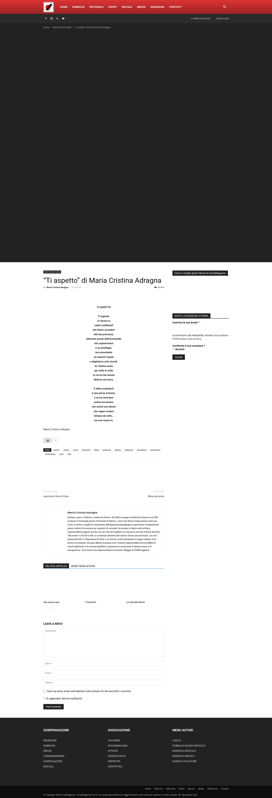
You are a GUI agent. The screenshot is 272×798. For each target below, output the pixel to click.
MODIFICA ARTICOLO (184, 750)
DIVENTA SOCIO (117, 756)
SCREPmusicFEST (52, 761)
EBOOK (47, 750)
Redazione (157, 6)
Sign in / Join (222, 18)
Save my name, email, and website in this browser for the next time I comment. (89, 691)
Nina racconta (156, 496)
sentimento (50, 454)
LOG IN (176, 740)
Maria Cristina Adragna (57, 287)
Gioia (96, 450)
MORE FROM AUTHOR (83, 566)
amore (57, 450)
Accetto (178, 349)
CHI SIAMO (114, 740)
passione (107, 450)
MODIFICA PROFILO (183, 756)
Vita (69, 454)
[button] (224, 7)
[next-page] (51, 609)
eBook (141, 6)
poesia (118, 450)
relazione (129, 450)
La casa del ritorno (135, 602)
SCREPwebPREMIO (53, 756)
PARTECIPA (114, 761)
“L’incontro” (90, 602)
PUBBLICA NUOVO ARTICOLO (189, 745)
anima (66, 450)
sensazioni (142, 450)
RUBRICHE (49, 745)
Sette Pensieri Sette (62, 27)
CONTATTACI (115, 766)
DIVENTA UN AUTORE (184, 761)
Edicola (127, 6)
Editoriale (97, 6)
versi (61, 454)
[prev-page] (45, 609)
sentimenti (155, 450)
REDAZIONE (50, 740)
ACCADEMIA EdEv (118, 745)
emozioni (86, 450)
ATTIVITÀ (113, 750)
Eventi (112, 6)
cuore (75, 450)
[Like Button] (47, 440)
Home (63, 6)
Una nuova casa (51, 602)
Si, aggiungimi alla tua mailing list (62, 698)
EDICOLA (48, 766)
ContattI (175, 6)
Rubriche (78, 6)
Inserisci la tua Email (185, 322)
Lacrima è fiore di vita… (56, 496)
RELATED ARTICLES (56, 566)
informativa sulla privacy (187, 338)
